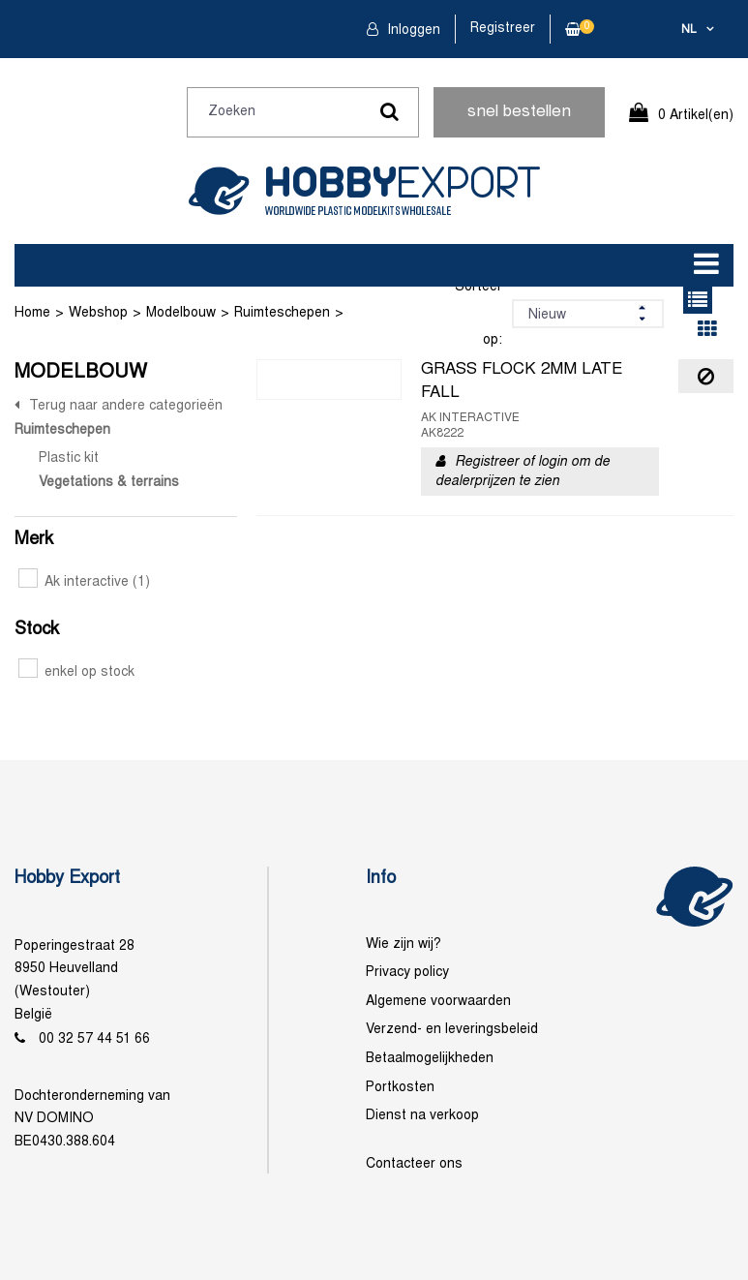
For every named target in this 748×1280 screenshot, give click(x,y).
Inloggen (411, 30)
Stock (37, 630)
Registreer (502, 28)
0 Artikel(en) (695, 115)
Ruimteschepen (282, 313)
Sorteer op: (478, 314)
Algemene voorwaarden (438, 1001)
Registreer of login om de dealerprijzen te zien (522, 472)
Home (32, 313)
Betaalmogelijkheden (430, 1058)
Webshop (98, 313)
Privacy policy (407, 972)
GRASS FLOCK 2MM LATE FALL (521, 381)
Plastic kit (69, 458)
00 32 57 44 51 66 (94, 1039)
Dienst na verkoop (422, 1116)
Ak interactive (84, 582)
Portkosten (400, 1088)
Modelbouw (181, 313)
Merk (34, 540)
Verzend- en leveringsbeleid (452, 1029)
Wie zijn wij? (403, 944)
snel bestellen (519, 112)
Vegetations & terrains (109, 482)
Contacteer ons (414, 1164)
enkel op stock (76, 672)
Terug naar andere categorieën (126, 406)
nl (689, 30)
